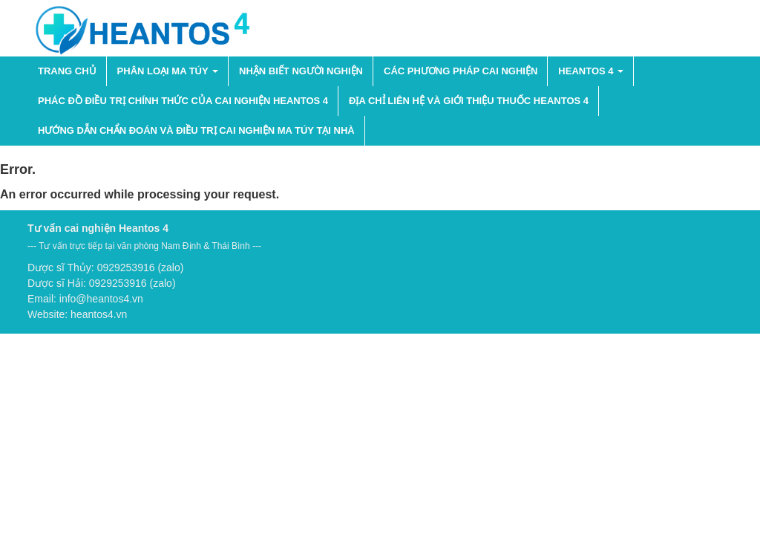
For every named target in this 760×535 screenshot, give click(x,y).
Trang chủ (67, 71)
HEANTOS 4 (590, 71)
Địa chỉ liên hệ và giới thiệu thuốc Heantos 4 (469, 100)
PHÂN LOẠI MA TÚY (167, 71)
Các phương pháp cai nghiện (460, 71)
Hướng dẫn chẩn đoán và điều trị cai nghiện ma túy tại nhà (196, 130)
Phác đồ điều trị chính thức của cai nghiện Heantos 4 (183, 100)
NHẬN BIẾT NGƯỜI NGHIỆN (301, 71)
